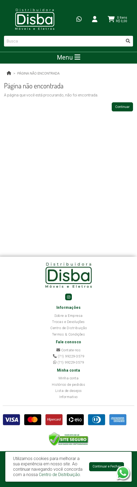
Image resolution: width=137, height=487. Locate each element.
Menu (68, 57)
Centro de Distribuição (68, 328)
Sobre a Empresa (68, 316)
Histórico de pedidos (68, 385)
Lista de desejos (68, 391)
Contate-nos (68, 350)
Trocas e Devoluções (68, 322)
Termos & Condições (68, 334)
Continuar (122, 107)
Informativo (68, 397)
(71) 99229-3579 (68, 356)
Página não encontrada (38, 73)
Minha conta (69, 378)
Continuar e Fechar (107, 466)
